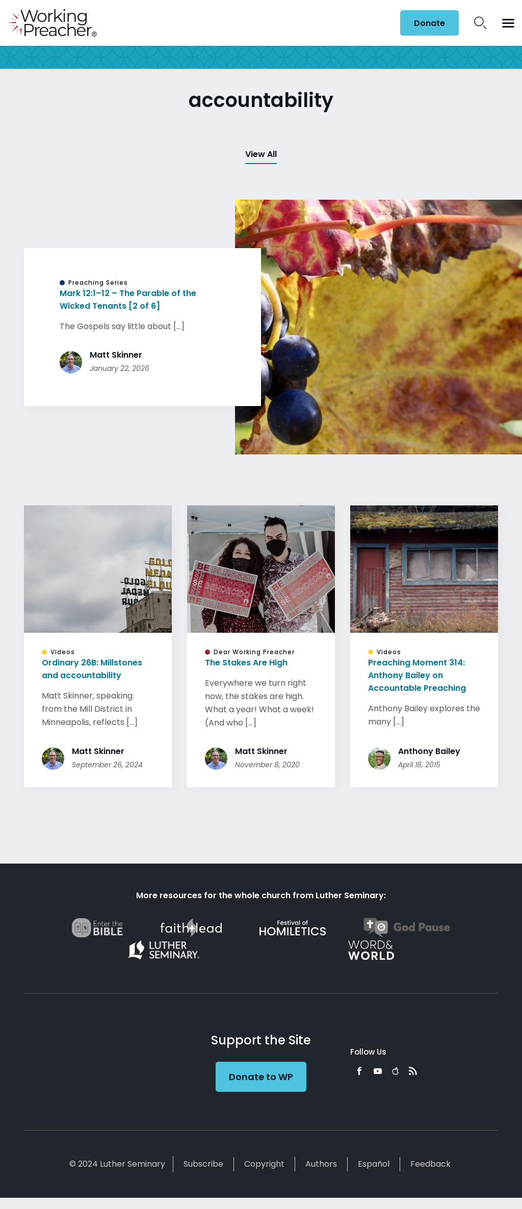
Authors (321, 1164)
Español (373, 1164)
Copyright (264, 1164)
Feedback (430, 1164)
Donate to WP (261, 1076)
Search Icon (480, 23)
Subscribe (203, 1164)
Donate (429, 23)
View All (261, 154)
